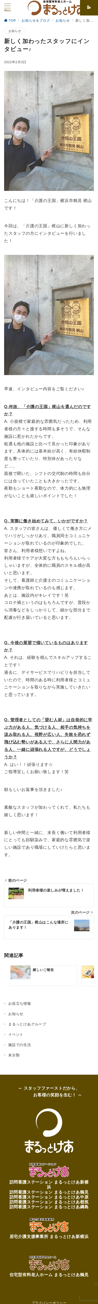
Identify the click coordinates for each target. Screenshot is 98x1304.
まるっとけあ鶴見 (71, 1192)
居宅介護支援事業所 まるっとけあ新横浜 (49, 1236)
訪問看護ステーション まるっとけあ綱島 (49, 1207)
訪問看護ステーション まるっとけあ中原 (49, 1197)
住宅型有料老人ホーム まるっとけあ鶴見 (49, 1275)
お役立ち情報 (19, 1003)
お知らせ (14, 31)
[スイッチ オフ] (89, 7)
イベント (15, 1034)
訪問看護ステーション (32, 1182)
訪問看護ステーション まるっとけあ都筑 (49, 1202)
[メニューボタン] (7, 8)
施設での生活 (19, 1045)
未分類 (14, 1055)
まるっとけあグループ (27, 1024)
